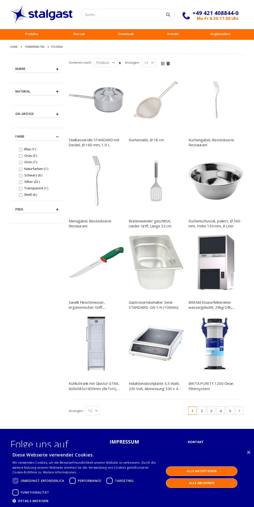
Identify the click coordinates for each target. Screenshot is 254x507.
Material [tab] (36, 91)
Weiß (31, 194)
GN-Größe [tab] (36, 114)
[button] (86, 500)
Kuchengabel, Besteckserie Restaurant (211, 142)
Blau (30, 149)
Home (14, 47)
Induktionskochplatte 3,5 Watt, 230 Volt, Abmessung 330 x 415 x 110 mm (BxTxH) (156, 286)
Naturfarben (36, 168)
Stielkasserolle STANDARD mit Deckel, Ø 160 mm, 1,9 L (94, 142)
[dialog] (127, 477)
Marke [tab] (36, 69)
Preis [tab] (36, 209)
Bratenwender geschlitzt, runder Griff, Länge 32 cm (150, 223)
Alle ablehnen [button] (202, 483)
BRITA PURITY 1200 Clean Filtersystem (211, 286)
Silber (32, 181)
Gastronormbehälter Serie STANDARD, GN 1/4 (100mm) (153, 254)
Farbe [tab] (36, 137)
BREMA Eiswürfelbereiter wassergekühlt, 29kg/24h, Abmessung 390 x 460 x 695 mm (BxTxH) (213, 255)
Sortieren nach (80, 62)
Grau (31, 155)
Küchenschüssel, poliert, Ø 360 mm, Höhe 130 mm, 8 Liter (214, 223)
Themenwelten (34, 47)
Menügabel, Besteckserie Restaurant (90, 223)
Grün (31, 161)
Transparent (36, 188)
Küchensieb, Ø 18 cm (146, 139)
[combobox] (127, 15)
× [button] (248, 453)
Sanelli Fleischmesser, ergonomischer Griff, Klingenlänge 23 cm (87, 255)
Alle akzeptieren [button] (202, 471)
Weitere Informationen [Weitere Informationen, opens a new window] (59, 472)
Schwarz (33, 175)
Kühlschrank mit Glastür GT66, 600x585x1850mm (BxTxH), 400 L (94, 286)
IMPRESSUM (124, 341)
